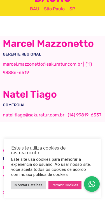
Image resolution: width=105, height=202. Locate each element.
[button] (92, 184)
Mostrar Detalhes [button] (28, 185)
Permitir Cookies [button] (65, 185)
